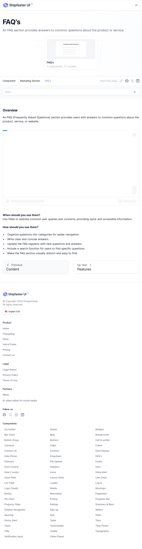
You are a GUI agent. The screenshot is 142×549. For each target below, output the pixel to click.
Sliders (99, 509)
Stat (52, 515)
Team (7, 525)
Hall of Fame (9, 344)
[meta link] (127, 80)
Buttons (54, 440)
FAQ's (98, 456)
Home (6, 328)
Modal (7, 493)
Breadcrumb (102, 434)
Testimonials (57, 525)
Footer (98, 461)
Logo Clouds (11, 488)
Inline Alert (101, 472)
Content (54, 450)
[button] (71, 92)
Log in (98, 482)
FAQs (6, 339)
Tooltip (53, 531)
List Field (9, 482)
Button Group (11, 440)
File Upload (56, 461)
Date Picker (10, 456)
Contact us (9, 355)
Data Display (102, 450)
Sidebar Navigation (14, 509)
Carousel (9, 445)
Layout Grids (57, 477)
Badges (99, 429)
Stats (98, 515)
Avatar (53, 429)
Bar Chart (9, 434)
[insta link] (132, 80)
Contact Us (10, 450)
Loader (54, 482)
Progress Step (12, 504)
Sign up (54, 509)
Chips (53, 445)
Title (6, 531)
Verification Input (13, 536)
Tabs (98, 520)
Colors (98, 445)
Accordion (10, 429)
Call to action (102, 440)
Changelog (9, 333)
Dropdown (56, 456)
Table (53, 520)
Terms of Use (10, 380)
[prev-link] (35, 267)
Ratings (54, 504)
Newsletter (56, 493)
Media (53, 488)
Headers (54, 466)
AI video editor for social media (20, 400)
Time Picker (101, 525)
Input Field (10, 477)
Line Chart (101, 477)
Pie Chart (9, 498)
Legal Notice (9, 369)
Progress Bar (102, 498)
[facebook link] (121, 80)
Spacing (8, 515)
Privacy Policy (10, 374)
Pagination (101, 493)
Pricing (6, 349)
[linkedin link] (137, 80)
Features (9, 461)
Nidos (6, 394)
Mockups (100, 488)
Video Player (57, 536)
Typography (102, 531)
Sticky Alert (10, 520)
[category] (30, 80)
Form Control (11, 466)
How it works (11, 472)
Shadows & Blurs (104, 504)
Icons (53, 472)
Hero (98, 466)
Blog (52, 434)
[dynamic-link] (48, 80)
